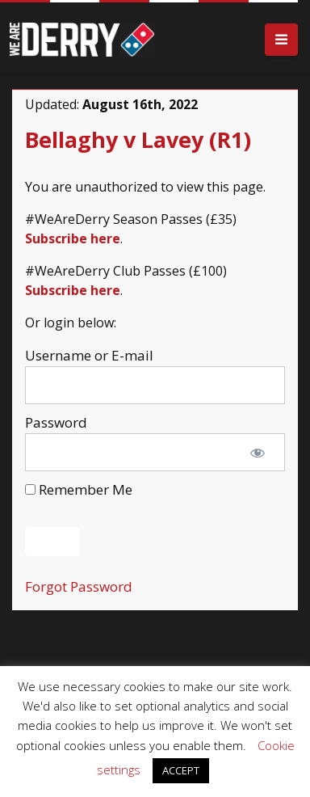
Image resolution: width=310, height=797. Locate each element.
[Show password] (257, 452)
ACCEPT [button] (180, 770)
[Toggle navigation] (281, 40)
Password (56, 422)
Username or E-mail (89, 355)
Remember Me (78, 489)
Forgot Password (78, 586)
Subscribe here (72, 238)
